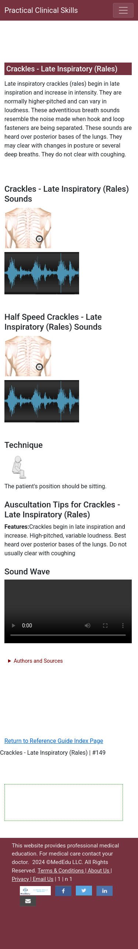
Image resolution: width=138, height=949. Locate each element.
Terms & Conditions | (63, 871)
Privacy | (22, 879)
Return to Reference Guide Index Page (53, 740)
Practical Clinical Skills (41, 10)
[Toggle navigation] (123, 10)
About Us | (100, 871)
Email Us (43, 879)
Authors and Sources (38, 661)
